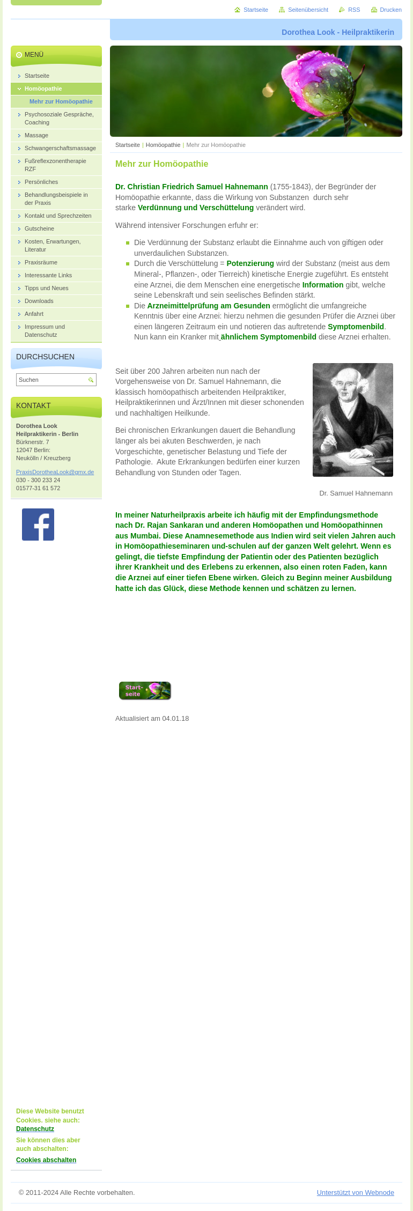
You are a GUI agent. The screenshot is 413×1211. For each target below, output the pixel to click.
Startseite (127, 145)
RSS (354, 9)
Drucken (391, 9)
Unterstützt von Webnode (355, 1192)
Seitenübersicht (308, 9)
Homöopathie (163, 145)
